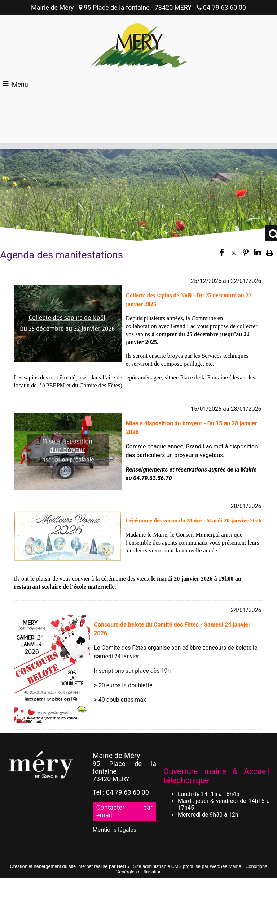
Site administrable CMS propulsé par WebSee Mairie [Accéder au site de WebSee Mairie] (187, 866)
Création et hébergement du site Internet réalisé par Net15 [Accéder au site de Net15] (69, 866)
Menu (20, 84)
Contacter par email (124, 811)
